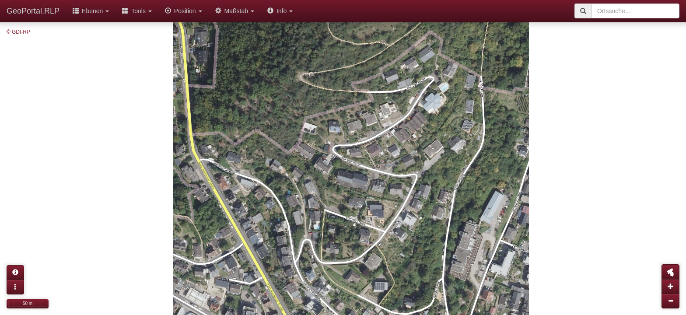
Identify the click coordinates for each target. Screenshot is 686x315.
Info (280, 10)
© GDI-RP (18, 32)
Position (183, 10)
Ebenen (91, 10)
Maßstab (234, 10)
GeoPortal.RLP (33, 11)
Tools (137, 10)
